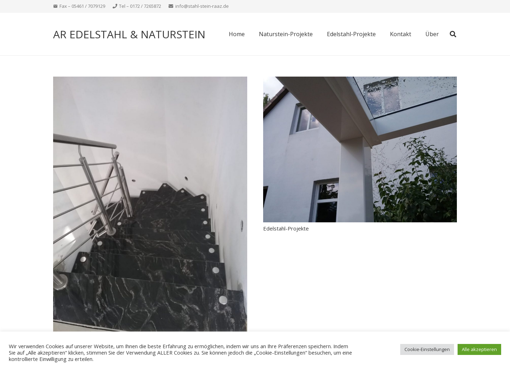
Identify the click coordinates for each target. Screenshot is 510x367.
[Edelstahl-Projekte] (360, 80)
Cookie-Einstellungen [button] (427, 349)
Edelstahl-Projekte (286, 228)
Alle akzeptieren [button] (479, 349)
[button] (453, 34)
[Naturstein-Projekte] (150, 80)
